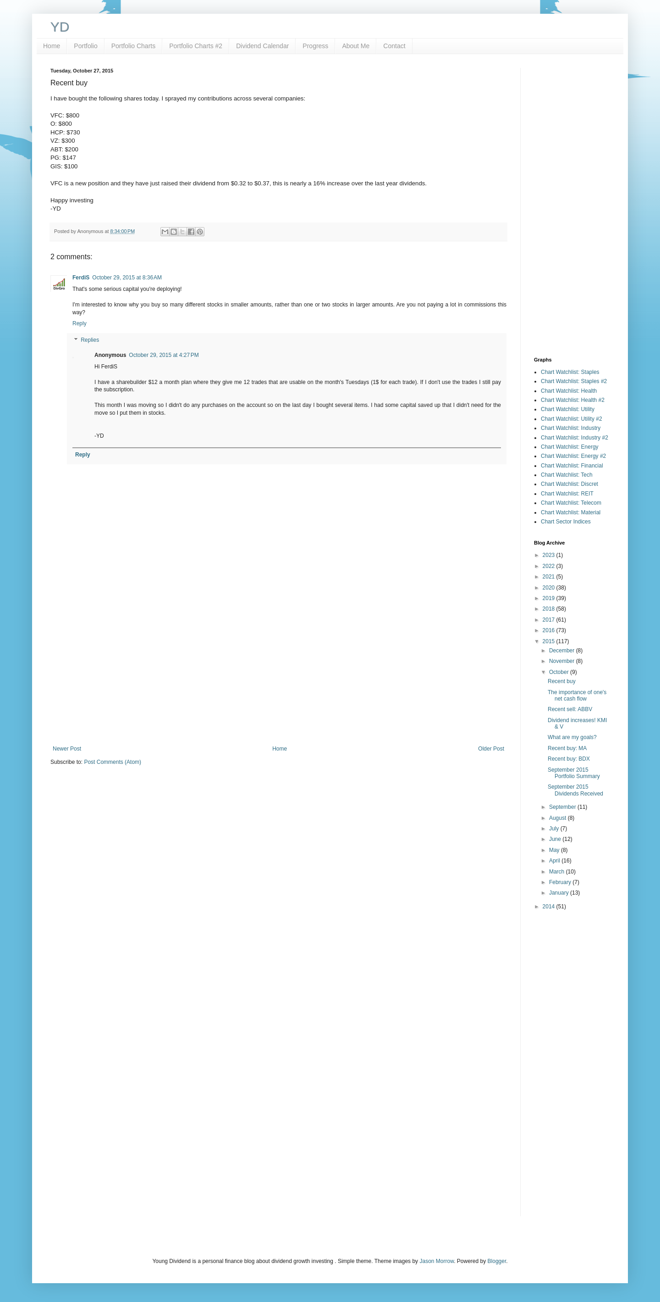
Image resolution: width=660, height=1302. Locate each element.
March (557, 871)
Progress (315, 46)
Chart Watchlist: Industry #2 (574, 437)
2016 (549, 630)
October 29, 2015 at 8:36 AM (127, 277)
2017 (549, 620)
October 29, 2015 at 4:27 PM (163, 355)
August (558, 818)
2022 (549, 566)
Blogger (497, 1261)
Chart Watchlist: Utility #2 (571, 419)
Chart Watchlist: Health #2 (573, 400)
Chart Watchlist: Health (569, 391)
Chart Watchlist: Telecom (571, 503)
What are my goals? (572, 737)
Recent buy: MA (567, 748)
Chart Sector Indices (566, 521)
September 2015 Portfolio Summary (574, 773)
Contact (394, 46)
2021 (549, 576)
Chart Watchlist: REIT (567, 493)
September (563, 807)
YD (60, 26)
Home (51, 46)
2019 (549, 598)
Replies (90, 340)
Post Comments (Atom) (112, 762)
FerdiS (80, 277)
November (562, 661)
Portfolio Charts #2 (195, 46)
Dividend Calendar (262, 46)
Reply (79, 323)
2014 (549, 906)
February (560, 882)
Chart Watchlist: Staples (570, 372)
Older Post (491, 749)
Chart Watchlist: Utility (567, 409)
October (559, 672)
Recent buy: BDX (569, 759)
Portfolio (85, 46)
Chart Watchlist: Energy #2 (573, 456)
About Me (355, 46)
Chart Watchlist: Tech (567, 475)
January (559, 893)
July (555, 828)
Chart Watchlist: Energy (570, 447)
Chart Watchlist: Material (570, 512)
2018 (549, 609)
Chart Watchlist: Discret (569, 484)
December (562, 650)
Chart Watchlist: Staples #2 (574, 381)
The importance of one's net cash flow (577, 695)
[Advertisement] (278, 670)
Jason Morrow (436, 1261)
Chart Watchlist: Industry (570, 428)
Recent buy (562, 681)
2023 (549, 555)
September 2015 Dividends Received (575, 790)
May (555, 850)
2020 (549, 587)
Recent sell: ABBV (570, 709)
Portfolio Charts (133, 46)
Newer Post (67, 749)
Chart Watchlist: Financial (572, 465)
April (555, 860)
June (555, 839)
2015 (549, 641)
